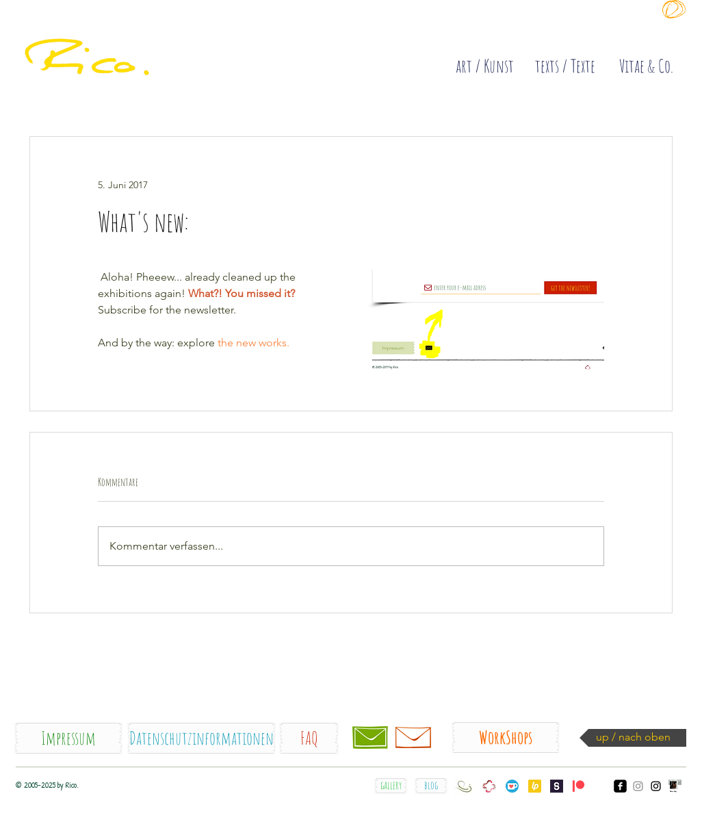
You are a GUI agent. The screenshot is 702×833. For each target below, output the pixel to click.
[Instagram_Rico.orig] (655, 786)
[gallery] (390, 785)
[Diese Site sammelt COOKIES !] (507, 30)
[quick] (125, 41)
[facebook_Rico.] (620, 786)
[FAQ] (309, 738)
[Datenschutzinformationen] (201, 738)
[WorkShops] (506, 737)
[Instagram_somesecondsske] (638, 786)
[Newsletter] (413, 738)
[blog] (431, 785)
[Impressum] (68, 738)
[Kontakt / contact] (370, 738)
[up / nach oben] (633, 738)
